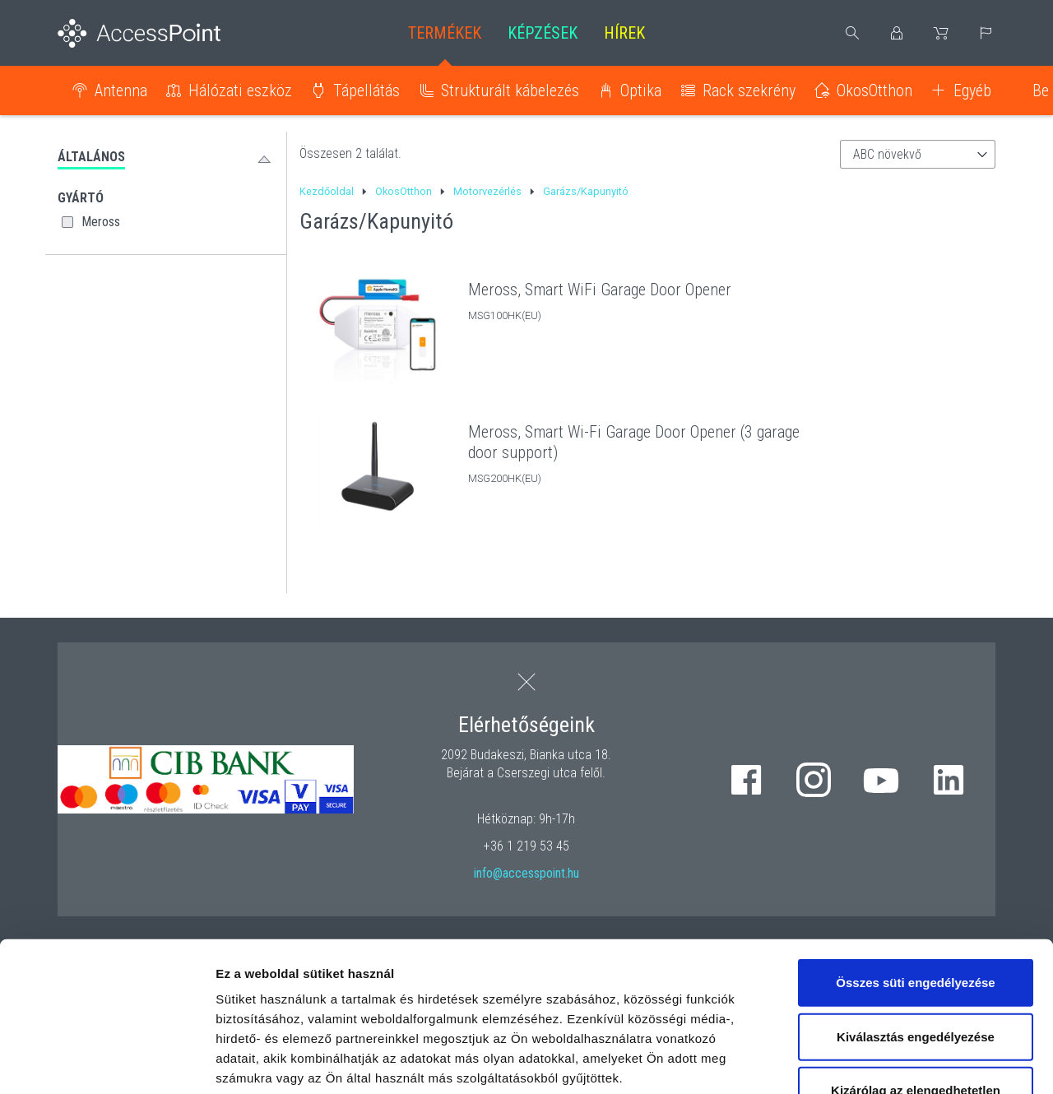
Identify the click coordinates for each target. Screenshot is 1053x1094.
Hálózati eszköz (240, 90)
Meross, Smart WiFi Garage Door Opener (599, 289)
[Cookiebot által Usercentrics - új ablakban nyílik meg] (107, 1062)
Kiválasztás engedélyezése (916, 896)
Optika (640, 90)
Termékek (444, 33)
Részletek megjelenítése (935, 1062)
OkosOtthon (874, 90)
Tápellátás (366, 90)
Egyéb (972, 90)
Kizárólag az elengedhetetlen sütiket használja (915, 960)
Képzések (543, 33)
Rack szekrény (749, 90)
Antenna (121, 90)
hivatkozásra (503, 978)
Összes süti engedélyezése (915, 843)
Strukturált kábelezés (510, 90)
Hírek (624, 33)
